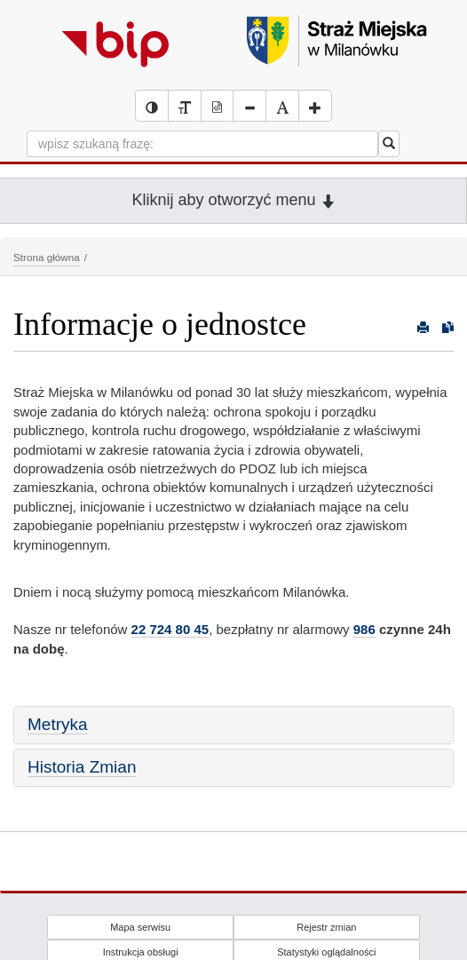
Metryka (58, 724)
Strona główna (46, 257)
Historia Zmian (82, 767)
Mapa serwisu (140, 927)
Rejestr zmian (326, 927)
